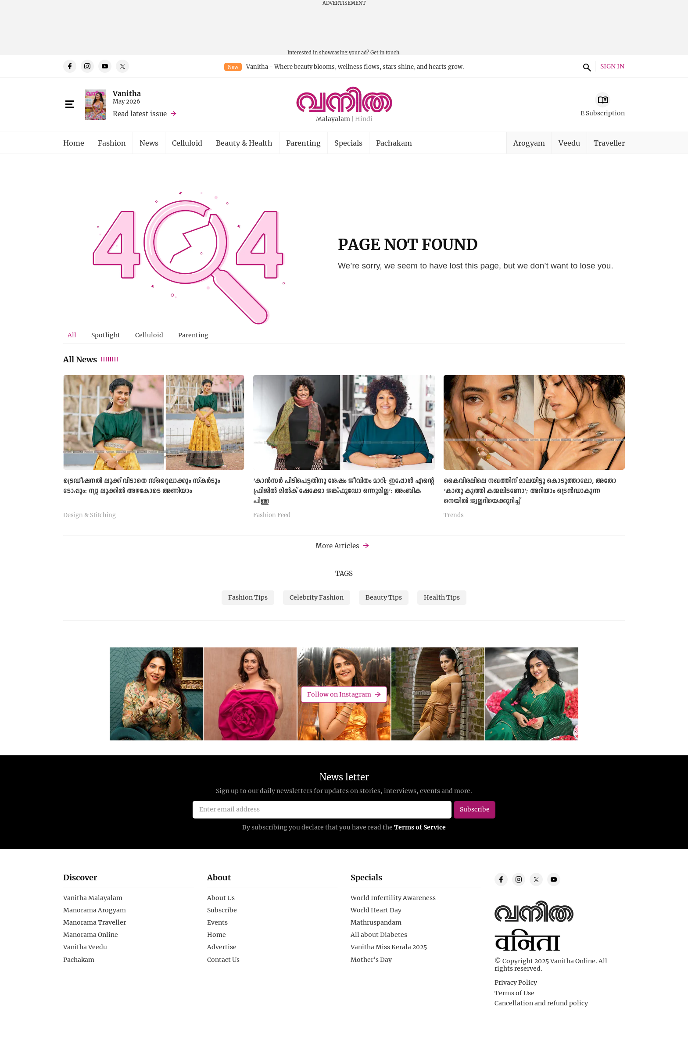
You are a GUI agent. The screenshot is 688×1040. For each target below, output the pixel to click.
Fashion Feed (271, 515)
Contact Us (223, 960)
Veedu (569, 142)
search (585, 66)
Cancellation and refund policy (541, 1003)
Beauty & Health (244, 142)
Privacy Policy (515, 982)
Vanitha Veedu (85, 947)
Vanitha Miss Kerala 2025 (389, 947)
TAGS (344, 573)
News (149, 142)
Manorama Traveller (94, 922)
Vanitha (127, 93)
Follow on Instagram (339, 694)
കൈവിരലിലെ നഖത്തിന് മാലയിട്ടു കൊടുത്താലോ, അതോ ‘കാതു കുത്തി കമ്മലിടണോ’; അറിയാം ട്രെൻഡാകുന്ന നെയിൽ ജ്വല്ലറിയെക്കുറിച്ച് (530, 491)
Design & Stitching (89, 515)
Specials (348, 142)
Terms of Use (514, 993)
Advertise (221, 947)
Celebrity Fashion (317, 597)
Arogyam (529, 142)
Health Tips (442, 597)
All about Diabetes (379, 935)
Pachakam (394, 142)
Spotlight (105, 335)
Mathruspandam (376, 922)
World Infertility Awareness (393, 898)
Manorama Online (90, 935)
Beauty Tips (384, 597)
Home (73, 142)
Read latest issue (140, 113)
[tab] (72, 335)
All (72, 335)
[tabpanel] (344, 450)
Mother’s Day (371, 960)
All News (91, 359)
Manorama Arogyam (94, 910)
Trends (454, 515)
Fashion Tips (248, 597)
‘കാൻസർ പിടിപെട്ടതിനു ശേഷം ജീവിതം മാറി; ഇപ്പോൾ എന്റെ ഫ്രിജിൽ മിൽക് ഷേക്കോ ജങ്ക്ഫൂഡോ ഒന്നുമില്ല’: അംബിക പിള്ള (343, 491)
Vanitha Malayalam (92, 898)
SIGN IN (612, 66)
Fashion (112, 142)
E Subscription (602, 113)
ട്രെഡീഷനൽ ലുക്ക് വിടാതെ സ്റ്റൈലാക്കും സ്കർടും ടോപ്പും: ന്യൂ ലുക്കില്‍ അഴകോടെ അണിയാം (141, 486)
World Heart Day (376, 910)
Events (217, 922)
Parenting (303, 142)
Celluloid (187, 142)
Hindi (364, 119)
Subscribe (222, 910)
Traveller (609, 142)
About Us (221, 898)
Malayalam (333, 119)
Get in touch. (385, 52)
